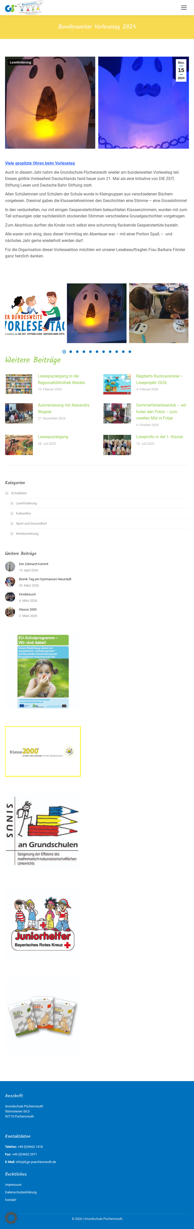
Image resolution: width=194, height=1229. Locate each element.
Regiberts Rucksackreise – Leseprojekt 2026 (159, 379)
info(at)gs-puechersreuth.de (36, 1162)
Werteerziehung (27, 533)
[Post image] (19, 384)
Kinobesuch (27, 594)
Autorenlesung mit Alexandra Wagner (63, 408)
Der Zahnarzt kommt (33, 564)
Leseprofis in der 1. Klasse (159, 436)
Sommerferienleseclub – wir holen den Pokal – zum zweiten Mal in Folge (161, 411)
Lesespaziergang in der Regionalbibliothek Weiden (61, 379)
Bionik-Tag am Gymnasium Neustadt (45, 579)
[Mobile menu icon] (184, 8)
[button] (64, 351)
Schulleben (16, 493)
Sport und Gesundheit (31, 523)
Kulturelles (23, 513)
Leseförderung (20, 62)
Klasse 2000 (28, 609)
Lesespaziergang (53, 436)
